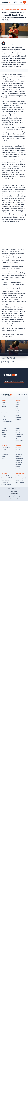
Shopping (18, 448)
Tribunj (17, 404)
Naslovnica (3, 6)
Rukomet (18, 432)
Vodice (17, 402)
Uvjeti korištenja (14, 493)
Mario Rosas (21, 362)
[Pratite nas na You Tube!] (25, 394)
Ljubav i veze (19, 462)
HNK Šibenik (5, 361)
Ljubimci (18, 466)
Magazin (18, 445)
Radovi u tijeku (8, 381)
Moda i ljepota (19, 450)
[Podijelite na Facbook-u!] (8, 358)
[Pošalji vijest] (21, 2)
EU (2, 409)
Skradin (18, 411)
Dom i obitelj (19, 460)
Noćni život (4, 430)
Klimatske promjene (6, 421)
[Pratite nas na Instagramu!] (22, 394)
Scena (3, 426)
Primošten (18, 417)
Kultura (4, 445)
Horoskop (18, 464)
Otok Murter (19, 413)
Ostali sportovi (19, 441)
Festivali (3, 434)
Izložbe (3, 456)
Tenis (17, 438)
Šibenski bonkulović (6, 476)
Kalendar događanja (17, 379)
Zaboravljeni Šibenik (6, 478)
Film (2, 452)
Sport (10, 6)
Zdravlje (18, 452)
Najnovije (3, 402)
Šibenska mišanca (6, 484)
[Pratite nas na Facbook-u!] (19, 394)
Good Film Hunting (6, 480)
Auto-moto (18, 456)
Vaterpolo (18, 436)
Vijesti (3, 400)
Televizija (3, 436)
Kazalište (3, 450)
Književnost (4, 454)
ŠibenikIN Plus (20, 473)
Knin (17, 406)
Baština (3, 458)
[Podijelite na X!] (11, 358)
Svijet (2, 411)
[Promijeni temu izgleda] (15, 2)
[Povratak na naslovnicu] (7, 2)
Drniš (17, 409)
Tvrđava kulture (5, 448)
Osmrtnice (7, 379)
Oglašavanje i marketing (14, 496)
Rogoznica (18, 419)
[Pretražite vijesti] (18, 2)
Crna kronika (4, 417)
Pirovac (18, 415)
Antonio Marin (12, 361)
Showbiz (3, 428)
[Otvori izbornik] (25, 2)
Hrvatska (3, 406)
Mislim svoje (4, 482)
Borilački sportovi (20, 434)
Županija (18, 400)
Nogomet (16, 6)
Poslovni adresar (18, 381)
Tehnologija (19, 454)
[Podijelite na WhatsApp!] (14, 358)
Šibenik (3, 404)
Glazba (3, 432)
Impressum (14, 491)
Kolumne (4, 473)
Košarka (18, 430)
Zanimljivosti (19, 469)
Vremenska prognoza (4, 414)
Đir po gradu (4, 419)
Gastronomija (19, 458)
